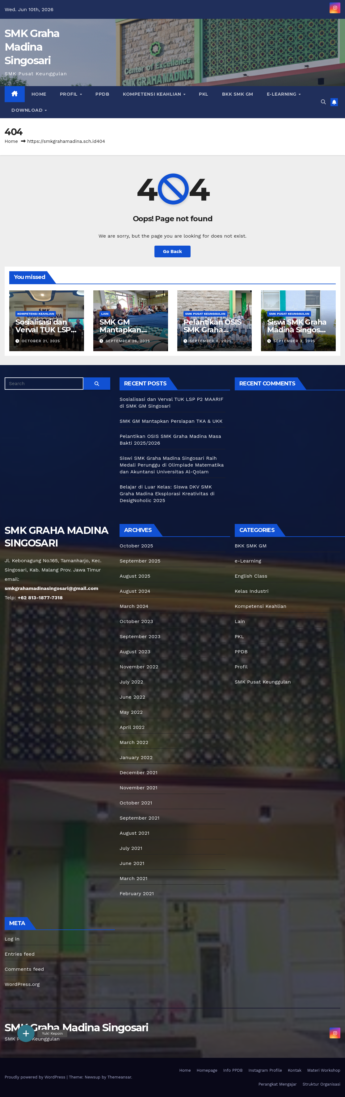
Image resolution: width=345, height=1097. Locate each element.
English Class (251, 576)
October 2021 (136, 803)
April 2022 (132, 727)
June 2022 (132, 697)
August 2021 (134, 833)
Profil (69, 94)
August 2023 (135, 651)
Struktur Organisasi (321, 1084)
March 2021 (133, 878)
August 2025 (135, 576)
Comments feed (24, 969)
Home (39, 94)
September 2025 (140, 561)
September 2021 (139, 818)
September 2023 (140, 636)
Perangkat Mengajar (278, 1084)
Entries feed (20, 954)
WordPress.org (22, 984)
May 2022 (131, 712)
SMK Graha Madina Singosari (32, 47)
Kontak (294, 1070)
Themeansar (119, 1077)
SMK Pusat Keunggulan (205, 313)
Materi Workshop (323, 1070)
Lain (104, 313)
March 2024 (134, 606)
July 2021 (131, 848)
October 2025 (136, 546)
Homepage (207, 1070)
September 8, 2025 (210, 341)
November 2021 (138, 788)
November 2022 (139, 667)
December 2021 (139, 772)
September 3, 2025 (294, 341)
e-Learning (282, 94)
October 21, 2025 (41, 341)
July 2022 (131, 682)
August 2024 (135, 591)
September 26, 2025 (128, 341)
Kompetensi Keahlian (153, 94)
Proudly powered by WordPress (36, 1077)
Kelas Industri (252, 591)
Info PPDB (233, 1070)
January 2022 (136, 757)
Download (27, 110)
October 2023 (136, 621)
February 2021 (137, 893)
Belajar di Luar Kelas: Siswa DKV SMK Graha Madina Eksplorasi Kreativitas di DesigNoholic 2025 (167, 493)
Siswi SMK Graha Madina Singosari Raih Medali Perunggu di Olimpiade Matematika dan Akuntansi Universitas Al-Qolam (172, 465)
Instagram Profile (265, 1070)
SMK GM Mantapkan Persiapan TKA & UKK (171, 421)
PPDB (102, 94)
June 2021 (132, 863)
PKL (203, 94)
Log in (12, 939)
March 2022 (134, 742)
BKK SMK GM (237, 94)
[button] (323, 102)
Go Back (172, 251)
